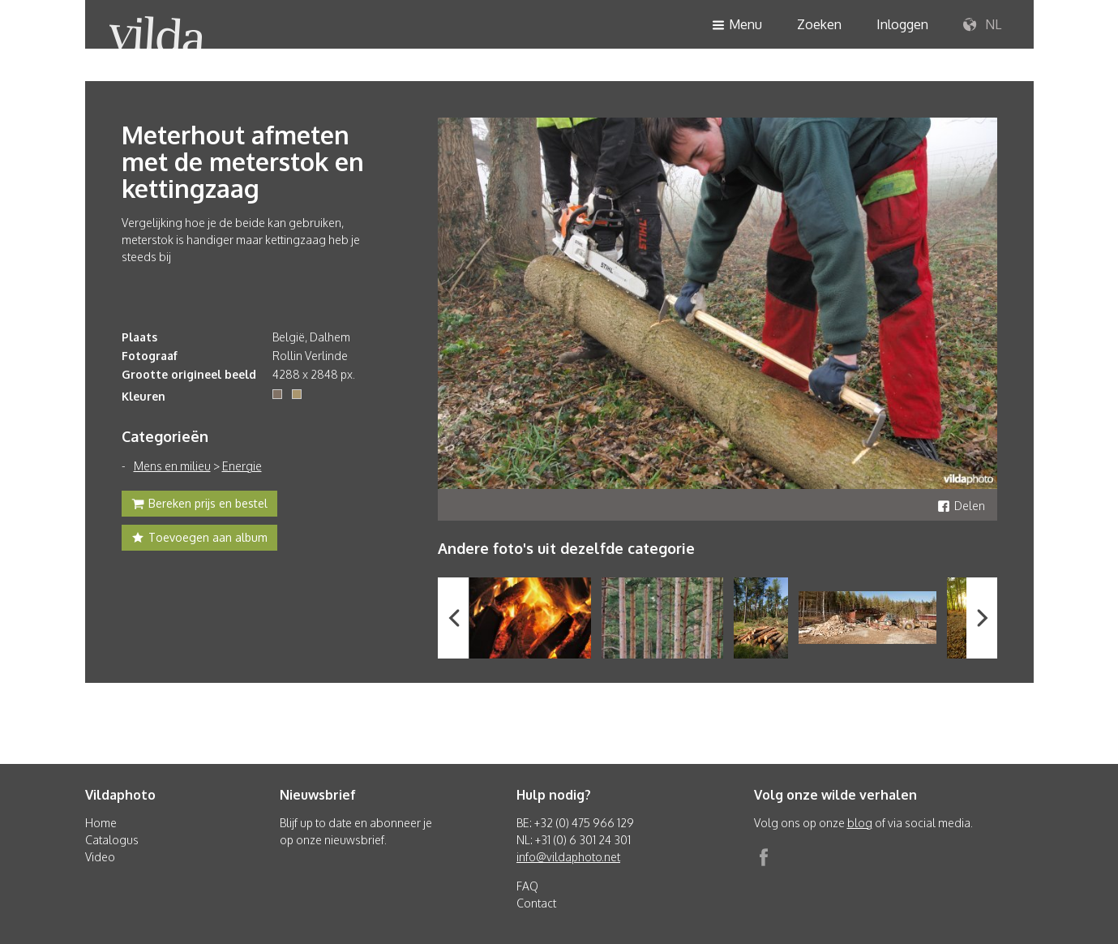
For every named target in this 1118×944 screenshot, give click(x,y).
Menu (737, 25)
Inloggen (902, 24)
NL (982, 25)
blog (859, 823)
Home (101, 823)
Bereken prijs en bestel (199, 505)
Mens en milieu (172, 466)
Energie (242, 466)
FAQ (527, 886)
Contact (536, 903)
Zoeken (819, 24)
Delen (961, 506)
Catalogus (112, 840)
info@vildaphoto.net (568, 857)
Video (100, 857)
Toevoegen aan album (199, 539)
